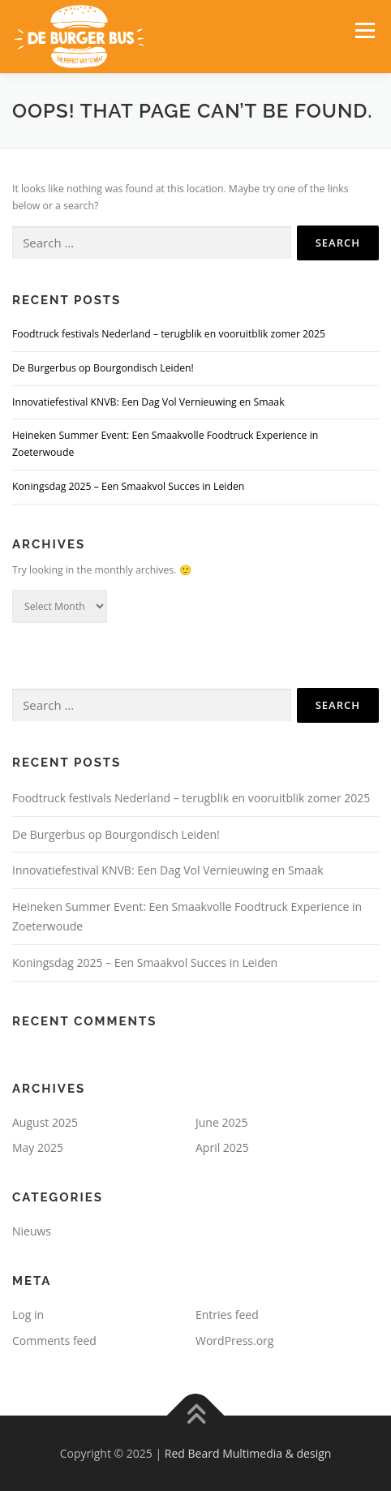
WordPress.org (234, 1340)
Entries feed (227, 1314)
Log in (28, 1314)
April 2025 (222, 1147)
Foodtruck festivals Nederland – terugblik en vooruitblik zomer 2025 (168, 334)
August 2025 (45, 1122)
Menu (363, 30)
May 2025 (37, 1147)
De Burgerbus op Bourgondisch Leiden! (104, 368)
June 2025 (221, 1122)
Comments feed (54, 1340)
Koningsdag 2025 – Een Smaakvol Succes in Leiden (128, 486)
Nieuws (31, 1231)
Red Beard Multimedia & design (248, 1453)
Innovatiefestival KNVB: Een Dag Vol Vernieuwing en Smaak (148, 402)
